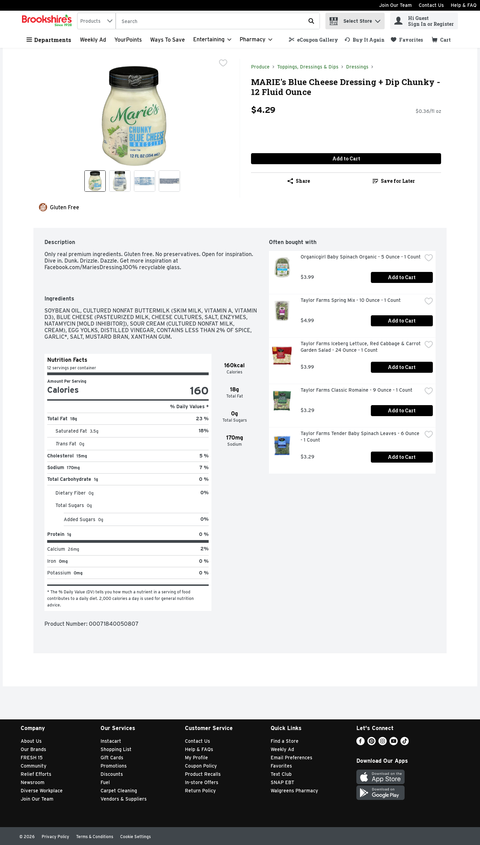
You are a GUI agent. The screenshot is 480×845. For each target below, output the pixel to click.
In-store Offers (201, 782)
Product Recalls (203, 774)
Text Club (281, 774)
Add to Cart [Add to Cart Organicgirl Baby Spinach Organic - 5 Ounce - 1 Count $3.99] (402, 277)
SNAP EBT (282, 782)
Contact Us (431, 5)
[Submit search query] (311, 21)
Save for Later (394, 181)
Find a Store (285, 741)
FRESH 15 (32, 757)
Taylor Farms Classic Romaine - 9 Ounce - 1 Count (357, 390)
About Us (31, 741)
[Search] (218, 21)
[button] (377, 19)
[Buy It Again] (364, 39)
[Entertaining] (212, 39)
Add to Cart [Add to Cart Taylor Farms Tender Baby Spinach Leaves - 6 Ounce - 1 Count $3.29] (402, 457)
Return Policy (200, 790)
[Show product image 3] (144, 181)
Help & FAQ (464, 5)
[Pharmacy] (256, 39)
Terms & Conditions (94, 836)
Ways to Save (167, 39)
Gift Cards (112, 757)
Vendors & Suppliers (124, 799)
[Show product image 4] (169, 181)
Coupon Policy (201, 766)
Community (33, 766)
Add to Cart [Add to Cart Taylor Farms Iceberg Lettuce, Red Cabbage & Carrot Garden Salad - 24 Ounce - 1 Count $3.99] (402, 367)
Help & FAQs (199, 749)
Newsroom (32, 782)
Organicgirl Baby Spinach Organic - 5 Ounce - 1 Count (361, 257)
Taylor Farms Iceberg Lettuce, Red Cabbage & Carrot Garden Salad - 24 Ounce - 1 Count (361, 347)
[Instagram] (382, 743)
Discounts (112, 774)
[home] (48, 21)
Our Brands (33, 749)
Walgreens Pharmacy (294, 790)
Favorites (281, 766)
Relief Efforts (36, 774)
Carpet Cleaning (119, 790)
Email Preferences (291, 757)
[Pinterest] (371, 743)
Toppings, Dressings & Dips (307, 67)
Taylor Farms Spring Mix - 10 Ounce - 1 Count (351, 300)
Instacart (111, 741)
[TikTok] (404, 743)
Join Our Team (395, 5)
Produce (260, 67)
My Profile (196, 757)
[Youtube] (393, 743)
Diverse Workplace (42, 790)
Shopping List (116, 749)
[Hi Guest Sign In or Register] (424, 21)
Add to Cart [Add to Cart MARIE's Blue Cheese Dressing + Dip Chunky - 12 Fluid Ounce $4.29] (346, 158)
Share (299, 181)
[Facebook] (360, 743)
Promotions (114, 766)
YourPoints (128, 39)
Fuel (105, 782)
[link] (313, 39)
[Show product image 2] (120, 181)
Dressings (357, 67)
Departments (49, 39)
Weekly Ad (93, 39)
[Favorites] (407, 39)
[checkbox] (223, 63)
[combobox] (96, 21)
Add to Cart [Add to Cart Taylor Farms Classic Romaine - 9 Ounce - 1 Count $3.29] (402, 410)
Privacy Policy (55, 836)
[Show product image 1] (95, 181)
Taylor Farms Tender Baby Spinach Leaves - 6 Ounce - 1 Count (361, 437)
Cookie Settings (135, 836)
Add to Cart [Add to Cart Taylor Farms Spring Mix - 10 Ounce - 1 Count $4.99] (402, 320)
